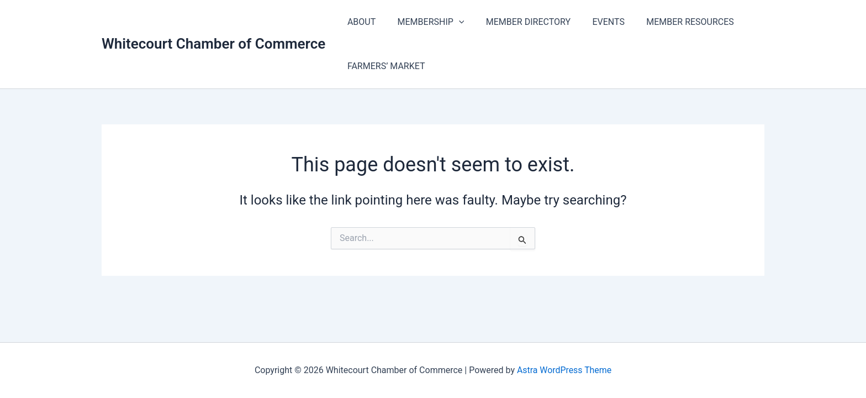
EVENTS (594, 22)
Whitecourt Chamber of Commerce (213, 43)
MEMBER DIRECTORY (518, 22)
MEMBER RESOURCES (672, 22)
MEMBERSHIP (425, 22)
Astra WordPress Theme (563, 370)
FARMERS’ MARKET (384, 66)
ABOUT (359, 22)
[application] (452, 22)
